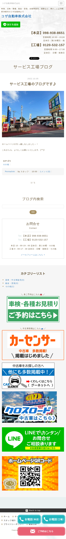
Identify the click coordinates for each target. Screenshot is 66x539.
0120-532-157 (54, 45)
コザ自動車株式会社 (11, 3)
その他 (6, 164)
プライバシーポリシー (14, 524)
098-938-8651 (54, 33)
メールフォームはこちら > (33, 255)
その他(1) (9, 286)
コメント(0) (44, 171)
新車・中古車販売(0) (14, 280)
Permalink (10, 171)
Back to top (34, 510)
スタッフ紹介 (10, 520)
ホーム (7, 516)
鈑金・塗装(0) (11, 283)
